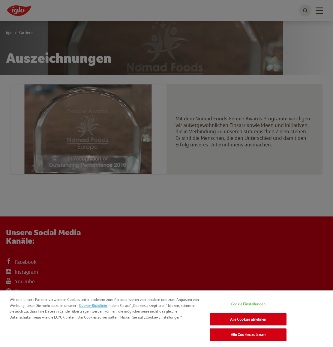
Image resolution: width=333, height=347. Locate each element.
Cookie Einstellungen (248, 304)
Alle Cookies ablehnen (248, 319)
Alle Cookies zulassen (248, 334)
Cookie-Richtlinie (93, 305)
